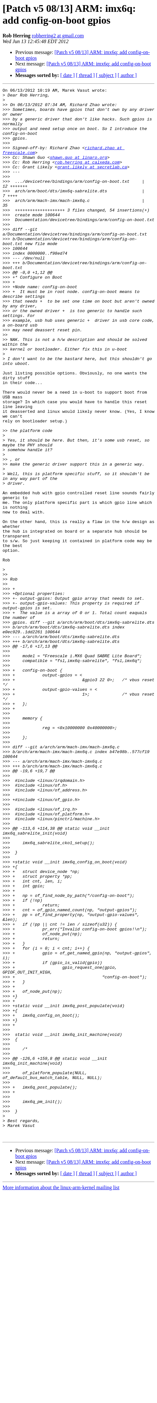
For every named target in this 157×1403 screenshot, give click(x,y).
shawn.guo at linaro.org (78, 171)
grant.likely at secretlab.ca (92, 183)
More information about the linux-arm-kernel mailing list (61, 1397)
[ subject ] (106, 75)
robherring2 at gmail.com (58, 35)
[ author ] (127, 75)
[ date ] (67, 75)
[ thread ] (85, 75)
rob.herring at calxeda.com (87, 177)
